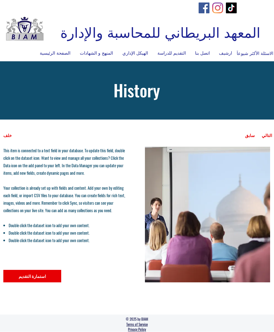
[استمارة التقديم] (32, 276)
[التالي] (266, 135)
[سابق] (249, 135)
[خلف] (24, 135)
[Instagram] (217, 7)
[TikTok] (231, 7)
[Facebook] (204, 7)
